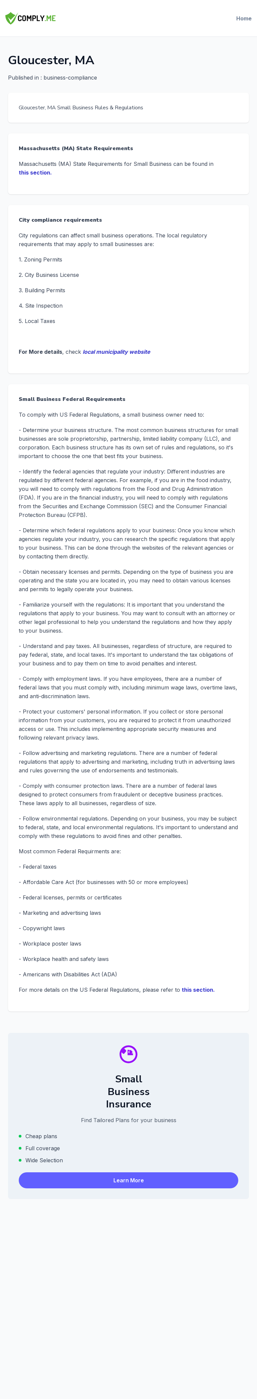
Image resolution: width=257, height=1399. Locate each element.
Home (244, 18)
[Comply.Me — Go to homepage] (30, 18)
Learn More (128, 1180)
